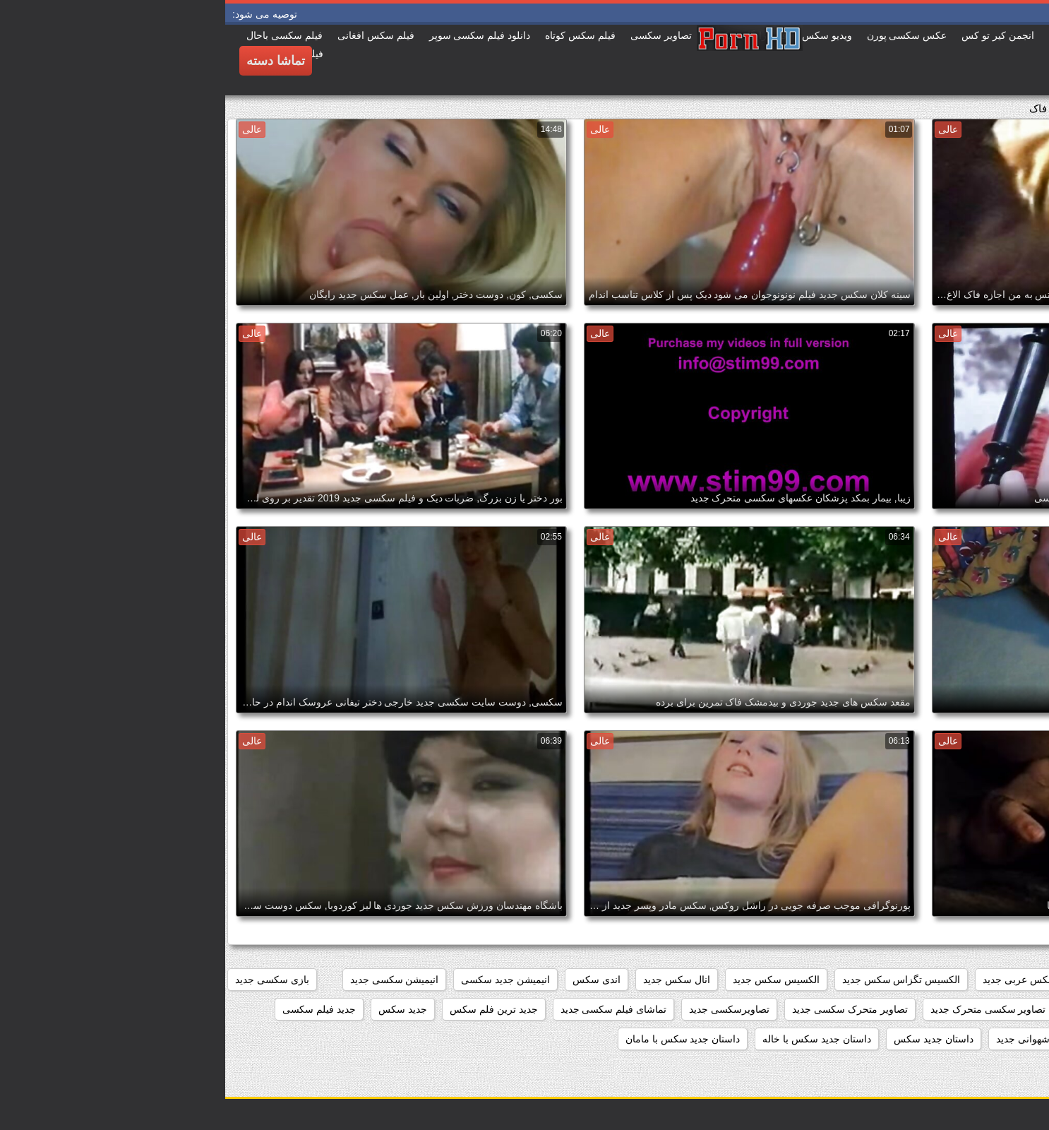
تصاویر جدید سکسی (990, 1009)
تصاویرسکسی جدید (504, 1009)
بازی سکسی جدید (47, 979)
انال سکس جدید (451, 979)
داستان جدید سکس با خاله (591, 1039)
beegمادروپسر (1001, 979)
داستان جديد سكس (708, 1039)
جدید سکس (177, 1009)
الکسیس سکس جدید (551, 979)
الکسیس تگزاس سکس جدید (676, 979)
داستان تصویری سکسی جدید (972, 1039)
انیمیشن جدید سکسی (280, 979)
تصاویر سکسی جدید (884, 1009)
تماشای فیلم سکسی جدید (388, 1009)
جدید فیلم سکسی (94, 1009)
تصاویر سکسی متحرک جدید (763, 1009)
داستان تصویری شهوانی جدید (831, 1039)
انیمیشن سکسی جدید (169, 979)
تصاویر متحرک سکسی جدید (625, 1009)
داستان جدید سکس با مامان (457, 1039)
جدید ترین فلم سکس (268, 1009)
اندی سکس (371, 979)
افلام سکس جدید (912, 979)
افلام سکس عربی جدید (805, 979)
